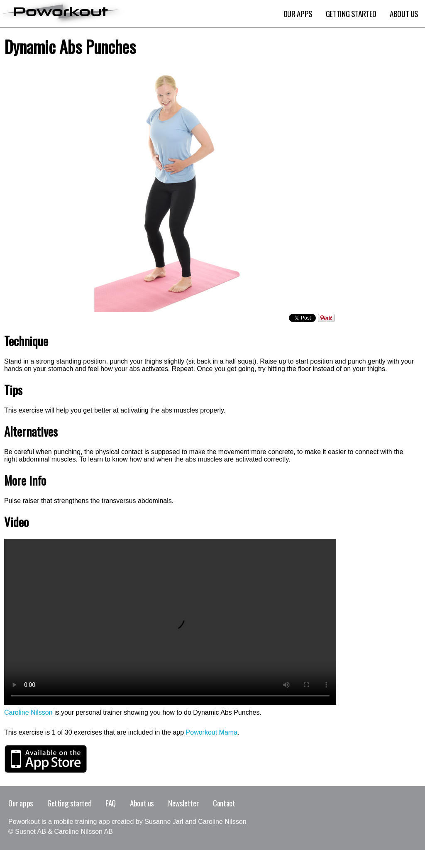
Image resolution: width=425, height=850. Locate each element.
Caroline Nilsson (28, 712)
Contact (224, 803)
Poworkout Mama (212, 732)
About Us (404, 13)
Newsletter (183, 803)
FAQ (110, 803)
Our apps (298, 13)
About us (142, 803)
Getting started (69, 803)
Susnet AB (30, 831)
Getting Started (351, 13)
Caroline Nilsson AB (83, 831)
